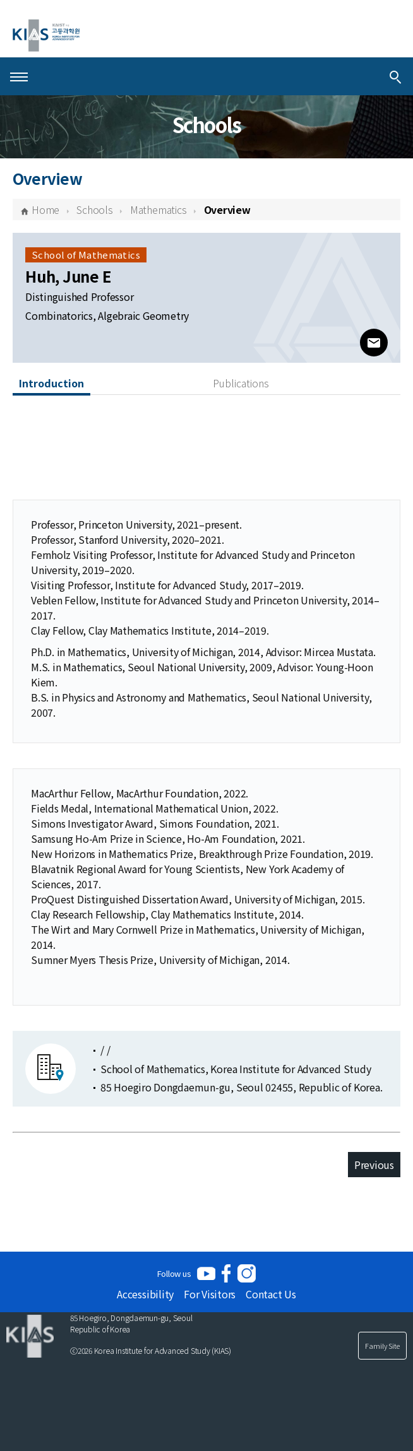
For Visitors (210, 1293)
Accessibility (145, 1293)
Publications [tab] (241, 383)
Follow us (174, 1273)
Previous (374, 1164)
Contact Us (271, 1293)
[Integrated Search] (395, 76)
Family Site (382, 1346)
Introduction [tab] (51, 383)
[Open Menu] (19, 76)
